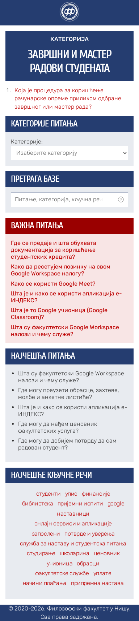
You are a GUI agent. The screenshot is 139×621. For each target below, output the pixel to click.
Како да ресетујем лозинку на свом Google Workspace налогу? (60, 270)
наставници (73, 513)
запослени (46, 533)
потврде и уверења (89, 533)
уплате (102, 573)
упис (71, 493)
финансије (96, 493)
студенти (48, 493)
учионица (59, 563)
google (116, 503)
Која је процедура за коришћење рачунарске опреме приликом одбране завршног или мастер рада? (67, 98)
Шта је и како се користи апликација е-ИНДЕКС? (66, 297)
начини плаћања (45, 583)
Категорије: (27, 141)
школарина (74, 553)
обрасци (88, 563)
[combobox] (69, 200)
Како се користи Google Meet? (53, 283)
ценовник (107, 553)
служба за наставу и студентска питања (73, 543)
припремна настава (97, 583)
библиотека (37, 503)
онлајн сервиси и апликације (73, 523)
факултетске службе (62, 573)
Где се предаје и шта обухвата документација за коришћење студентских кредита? (53, 249)
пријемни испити (80, 503)
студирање (41, 553)
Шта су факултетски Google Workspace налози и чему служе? (65, 331)
